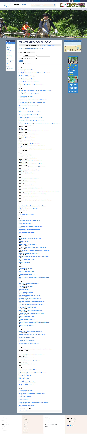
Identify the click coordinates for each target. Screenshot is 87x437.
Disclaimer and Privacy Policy (51, 424)
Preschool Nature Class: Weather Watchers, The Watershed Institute (35, 349)
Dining (3, 420)
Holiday (29, 9)
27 (72, 50)
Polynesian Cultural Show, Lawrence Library (29, 253)
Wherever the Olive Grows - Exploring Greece (29, 220)
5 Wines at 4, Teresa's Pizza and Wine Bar (28, 208)
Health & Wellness (32, 0)
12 (70, 47)
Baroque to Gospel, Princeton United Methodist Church (32, 146)
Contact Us (47, 419)
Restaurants (9, 0)
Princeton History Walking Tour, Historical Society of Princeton (33, 175)
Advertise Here (48, 422)
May (72, 40)
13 (72, 47)
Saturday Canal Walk (23, 108)
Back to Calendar (10, 43)
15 (77, 47)
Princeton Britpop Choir (24, 262)
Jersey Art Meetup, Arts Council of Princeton (29, 229)
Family (24, 0)
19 (70, 49)
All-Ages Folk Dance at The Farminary (27, 181)
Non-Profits (50, 9)
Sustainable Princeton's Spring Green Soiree (29, 143)
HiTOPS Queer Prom (23, 399)
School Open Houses (23, 48)
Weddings (69, 9)
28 (75, 50)
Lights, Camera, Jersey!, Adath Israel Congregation (31, 187)
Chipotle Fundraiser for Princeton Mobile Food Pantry (31, 354)
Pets (53, 9)
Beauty (15, 9)
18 (67, 49)
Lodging (38, 0)
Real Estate (43, 0)
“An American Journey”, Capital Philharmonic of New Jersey (32, 193)
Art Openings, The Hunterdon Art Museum (29, 178)
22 (77, 49)
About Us (66, 0)
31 (65, 51)
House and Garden (10, 56)
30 (80, 50)
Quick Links (61, 0)
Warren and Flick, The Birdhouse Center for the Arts (31, 84)
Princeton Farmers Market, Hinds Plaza (28, 244)
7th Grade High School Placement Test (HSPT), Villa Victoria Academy (35, 90)
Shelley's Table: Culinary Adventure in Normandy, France (32, 393)
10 (65, 47)
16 (80, 47)
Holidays (3, 428)
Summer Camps (64, 9)
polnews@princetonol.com (48, 45)
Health (3, 426)
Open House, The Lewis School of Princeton (29, 105)
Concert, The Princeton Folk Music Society (28, 81)
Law (46, 9)
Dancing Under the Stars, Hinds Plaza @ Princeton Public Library (33, 402)
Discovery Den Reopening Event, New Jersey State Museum (33, 99)
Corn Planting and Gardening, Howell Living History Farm (32, 102)
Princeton (51, 0)
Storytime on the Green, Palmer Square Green (29, 114)
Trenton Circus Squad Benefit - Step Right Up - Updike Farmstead (34, 256)
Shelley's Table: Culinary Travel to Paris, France (30, 238)
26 (70, 50)
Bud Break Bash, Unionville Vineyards (27, 307)
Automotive (11, 9)
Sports (59, 9)
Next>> (26, 410)
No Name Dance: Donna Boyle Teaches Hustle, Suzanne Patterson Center (36, 149)
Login (46, 426)
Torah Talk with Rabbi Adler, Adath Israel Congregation (31, 301)
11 (67, 47)
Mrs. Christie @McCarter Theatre (26, 75)
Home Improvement (34, 9)
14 (75, 47)
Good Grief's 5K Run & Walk (25, 154)
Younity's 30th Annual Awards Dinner (27, 381)
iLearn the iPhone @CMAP (25, 375)
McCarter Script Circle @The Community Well (29, 111)
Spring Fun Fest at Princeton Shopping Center (29, 169)
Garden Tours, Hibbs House (25, 396)
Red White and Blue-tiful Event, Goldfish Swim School (31, 313)
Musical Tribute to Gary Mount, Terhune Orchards (30, 163)
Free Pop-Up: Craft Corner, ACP (26, 357)
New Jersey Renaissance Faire (26, 292)
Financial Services (24, 9)
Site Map (47, 420)
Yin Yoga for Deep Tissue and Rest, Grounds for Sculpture (32, 247)
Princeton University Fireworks (26, 325)
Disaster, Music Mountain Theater (27, 78)
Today (79, 40)
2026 (66, 40)
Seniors (56, 9)
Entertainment (19, 0)
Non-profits (26, 420)
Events (47, 0)
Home (3, 417)
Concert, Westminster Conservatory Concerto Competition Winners (35, 200)
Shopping (13, 0)
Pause (48, 35)
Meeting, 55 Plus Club (24, 241)
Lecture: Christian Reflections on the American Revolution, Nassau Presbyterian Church (39, 191)
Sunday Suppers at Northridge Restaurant (29, 197)
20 (72, 49)
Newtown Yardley (10, 60)
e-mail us (69, 422)
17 (65, 49)
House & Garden (42, 9)
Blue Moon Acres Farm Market (26, 69)
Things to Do (56, 0)
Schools (27, 0)
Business (18, 9)
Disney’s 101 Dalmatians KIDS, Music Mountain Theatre (31, 120)
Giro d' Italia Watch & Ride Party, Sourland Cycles (30, 298)
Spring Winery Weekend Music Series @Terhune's (30, 128)
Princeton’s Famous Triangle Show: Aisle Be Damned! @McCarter (34, 277)
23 (80, 49)
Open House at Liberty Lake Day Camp (28, 157)
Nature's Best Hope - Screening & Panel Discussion (30, 226)
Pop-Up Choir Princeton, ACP (25, 223)
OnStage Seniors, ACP (24, 378)
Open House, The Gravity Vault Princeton (28, 134)
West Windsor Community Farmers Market (29, 93)
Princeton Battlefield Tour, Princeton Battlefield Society (32, 166)
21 (75, 49)
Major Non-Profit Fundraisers (36, 48)
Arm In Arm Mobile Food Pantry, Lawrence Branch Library (32, 205)
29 (77, 50)
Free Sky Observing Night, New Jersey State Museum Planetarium (34, 72)
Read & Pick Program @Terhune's (26, 214)
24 (65, 50)
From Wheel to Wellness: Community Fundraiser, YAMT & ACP (33, 131)
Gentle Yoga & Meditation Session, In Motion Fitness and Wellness (34, 250)
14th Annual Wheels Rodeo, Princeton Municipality (30, 117)
